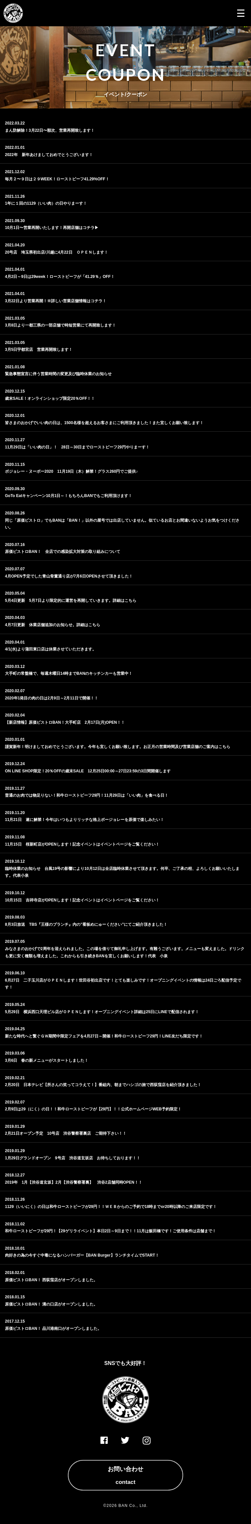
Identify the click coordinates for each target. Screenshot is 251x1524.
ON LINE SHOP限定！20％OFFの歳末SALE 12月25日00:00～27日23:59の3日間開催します (88, 771)
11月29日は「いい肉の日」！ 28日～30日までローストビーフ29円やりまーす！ (77, 447)
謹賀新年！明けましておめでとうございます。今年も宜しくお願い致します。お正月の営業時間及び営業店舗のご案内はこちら (117, 746)
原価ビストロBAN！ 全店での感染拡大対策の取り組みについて (62, 551)
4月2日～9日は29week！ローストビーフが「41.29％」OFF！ (60, 276)
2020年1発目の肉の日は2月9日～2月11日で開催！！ (51, 698)
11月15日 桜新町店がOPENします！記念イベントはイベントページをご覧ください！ (82, 844)
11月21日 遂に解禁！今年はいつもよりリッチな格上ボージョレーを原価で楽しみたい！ (84, 819)
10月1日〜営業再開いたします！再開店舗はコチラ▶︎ (51, 227)
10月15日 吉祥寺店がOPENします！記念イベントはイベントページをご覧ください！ (82, 900)
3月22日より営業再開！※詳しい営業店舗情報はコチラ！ (55, 301)
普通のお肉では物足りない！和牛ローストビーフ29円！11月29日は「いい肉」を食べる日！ (86, 795)
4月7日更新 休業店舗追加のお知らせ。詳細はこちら (52, 625)
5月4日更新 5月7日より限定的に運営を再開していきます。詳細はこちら (70, 600)
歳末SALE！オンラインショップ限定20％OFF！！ (50, 398)
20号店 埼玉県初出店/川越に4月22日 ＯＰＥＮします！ (56, 252)
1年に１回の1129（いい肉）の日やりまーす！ (46, 203)
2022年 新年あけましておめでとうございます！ (49, 154)
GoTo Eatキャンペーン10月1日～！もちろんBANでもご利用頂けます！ (68, 495)
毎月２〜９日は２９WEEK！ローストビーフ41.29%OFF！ (57, 179)
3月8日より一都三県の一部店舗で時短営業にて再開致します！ (60, 325)
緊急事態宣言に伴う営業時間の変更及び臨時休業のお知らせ (58, 374)
